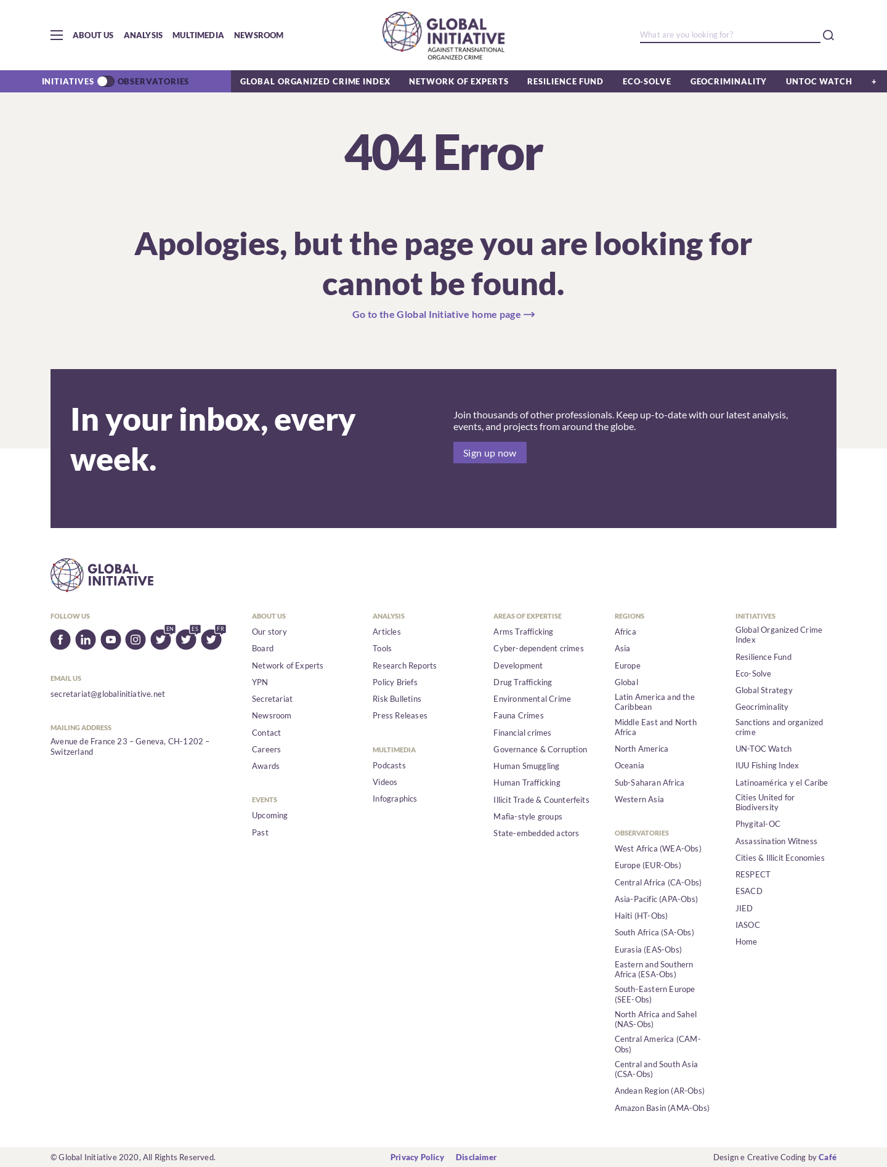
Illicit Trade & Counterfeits (541, 800)
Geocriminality (729, 81)
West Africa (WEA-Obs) (658, 848)
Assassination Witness (776, 841)
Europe (628, 665)
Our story (269, 631)
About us (93, 35)
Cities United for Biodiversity (765, 802)
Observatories (154, 81)
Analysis (143, 35)
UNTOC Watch (819, 81)
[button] (57, 35)
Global (626, 682)
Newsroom (259, 35)
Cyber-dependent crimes (538, 648)
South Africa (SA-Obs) (654, 932)
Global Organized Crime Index (315, 81)
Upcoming (270, 815)
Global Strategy (764, 690)
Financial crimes (522, 733)
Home (746, 941)
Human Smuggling (526, 766)
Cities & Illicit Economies (780, 858)
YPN (260, 682)
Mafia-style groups (527, 816)
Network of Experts (458, 81)
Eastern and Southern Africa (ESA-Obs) (654, 969)
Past (260, 832)
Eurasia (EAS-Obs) (648, 949)
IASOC (747, 925)
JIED (744, 908)
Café (827, 1157)
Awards (266, 766)
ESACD (749, 891)
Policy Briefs (395, 682)
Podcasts (389, 765)
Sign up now (490, 452)
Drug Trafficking (522, 682)
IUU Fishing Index (767, 765)
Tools (382, 648)
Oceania (629, 765)
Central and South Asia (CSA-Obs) (656, 1069)
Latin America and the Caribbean (655, 702)
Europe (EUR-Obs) (648, 865)
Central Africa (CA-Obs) (658, 882)
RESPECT (753, 874)
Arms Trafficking (523, 631)
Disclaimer (476, 1157)
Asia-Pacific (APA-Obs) (656, 899)
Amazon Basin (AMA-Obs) (662, 1108)
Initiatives (68, 81)
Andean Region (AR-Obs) (660, 1091)
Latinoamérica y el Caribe (781, 782)
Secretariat (272, 699)
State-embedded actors (536, 833)
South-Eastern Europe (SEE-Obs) (655, 994)
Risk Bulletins (397, 699)
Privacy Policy (417, 1157)
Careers (266, 749)
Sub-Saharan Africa (650, 782)
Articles (387, 631)
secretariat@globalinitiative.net (108, 694)
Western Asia (639, 799)
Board (262, 648)
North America (642, 749)
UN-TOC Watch (763, 749)
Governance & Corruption (540, 749)
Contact (266, 733)
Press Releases (400, 715)
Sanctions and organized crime (779, 727)
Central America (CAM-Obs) (658, 1044)
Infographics (395, 798)
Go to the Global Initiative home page (436, 314)
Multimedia (198, 35)
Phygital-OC (757, 824)
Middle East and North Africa (656, 727)
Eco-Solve (647, 81)
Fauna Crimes (518, 715)
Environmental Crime (532, 699)
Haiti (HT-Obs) (641, 916)
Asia (623, 648)
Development (518, 665)
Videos (385, 782)
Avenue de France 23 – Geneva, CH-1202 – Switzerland (130, 746)
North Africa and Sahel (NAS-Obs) (656, 1019)
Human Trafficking (526, 782)
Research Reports (405, 665)
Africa (625, 631)
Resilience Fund (565, 81)
